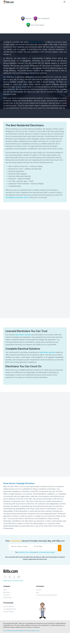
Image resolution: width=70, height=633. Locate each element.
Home (5, 590)
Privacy (28, 630)
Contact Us (6, 595)
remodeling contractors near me (17, 197)
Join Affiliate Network (9, 609)
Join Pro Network (8, 606)
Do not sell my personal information (46, 595)
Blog (37, 592)
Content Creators (8, 611)
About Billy (6, 592)
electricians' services (23, 335)
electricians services (36, 42)
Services (38, 590)
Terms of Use (35, 630)
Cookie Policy (7, 597)
